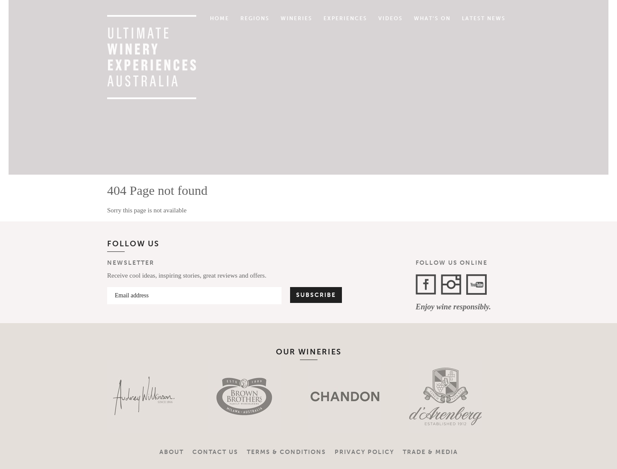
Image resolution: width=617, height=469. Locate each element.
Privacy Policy (364, 452)
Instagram (451, 284)
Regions (255, 18)
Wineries (296, 18)
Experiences (345, 18)
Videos (390, 18)
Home (219, 18)
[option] (144, 396)
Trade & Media (430, 452)
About (171, 452)
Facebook (426, 284)
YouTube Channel (476, 284)
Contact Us (215, 452)
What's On (432, 18)
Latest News (484, 18)
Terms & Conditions (286, 452)
